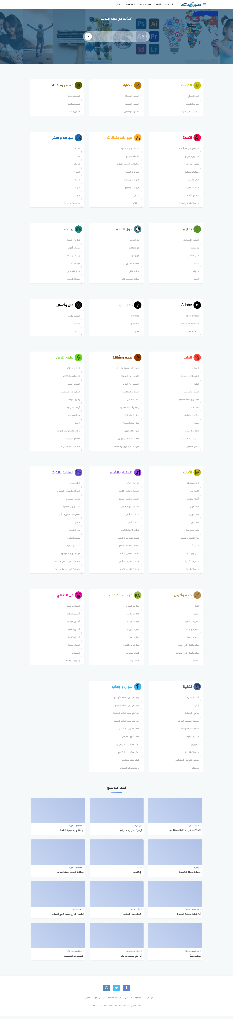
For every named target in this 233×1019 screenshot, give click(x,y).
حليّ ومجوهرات (72, 548)
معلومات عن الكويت (188, 112)
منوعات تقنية (191, 756)
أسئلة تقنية (192, 701)
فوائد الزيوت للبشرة (70, 556)
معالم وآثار (134, 272)
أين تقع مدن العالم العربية (126, 724)
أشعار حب (193, 494)
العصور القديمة (131, 104)
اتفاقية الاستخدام (133, 1001)
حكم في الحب (191, 632)
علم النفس (193, 257)
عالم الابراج (193, 180)
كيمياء (195, 280)
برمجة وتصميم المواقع (187, 724)
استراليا (75, 149)
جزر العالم (134, 241)
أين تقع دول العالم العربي (126, 709)
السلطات (75, 656)
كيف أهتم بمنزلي (130, 763)
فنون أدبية (193, 548)
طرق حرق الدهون (130, 425)
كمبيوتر (194, 748)
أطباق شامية (73, 632)
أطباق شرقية (73, 640)
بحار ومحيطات (72, 401)
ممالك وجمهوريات (130, 280)
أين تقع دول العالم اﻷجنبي (126, 701)
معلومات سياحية (71, 204)
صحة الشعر (133, 525)
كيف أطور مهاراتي (130, 740)
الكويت (158, 4)
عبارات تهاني (132, 617)
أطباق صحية (73, 648)
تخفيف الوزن (132, 401)
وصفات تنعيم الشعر (129, 572)
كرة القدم (74, 265)
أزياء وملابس (73, 486)
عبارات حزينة (132, 632)
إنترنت (195, 709)
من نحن (97, 1001)
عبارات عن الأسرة (131, 648)
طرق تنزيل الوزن (131, 417)
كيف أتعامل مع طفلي (128, 732)
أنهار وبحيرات (73, 370)
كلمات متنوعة (132, 656)
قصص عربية (73, 112)
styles (136, 333)
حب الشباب (74, 533)
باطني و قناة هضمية (188, 401)
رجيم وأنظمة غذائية (129, 409)
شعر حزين (193, 509)
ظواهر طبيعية (72, 441)
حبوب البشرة (73, 540)
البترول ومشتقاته (71, 378)
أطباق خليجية (72, 617)
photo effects (192, 317)
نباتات (136, 204)
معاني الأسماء (191, 196)
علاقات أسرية (192, 188)
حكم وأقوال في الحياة (187, 648)
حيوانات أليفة (132, 173)
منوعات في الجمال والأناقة (66, 564)
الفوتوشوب (130, 4)
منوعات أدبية (191, 572)
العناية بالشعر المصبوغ (128, 501)
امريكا (76, 180)
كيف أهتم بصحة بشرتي (127, 748)
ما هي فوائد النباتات (129, 771)
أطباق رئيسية (72, 625)
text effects (193, 333)
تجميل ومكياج (72, 501)
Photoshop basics (189, 325)
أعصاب (195, 370)
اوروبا (77, 188)
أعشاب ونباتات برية (129, 149)
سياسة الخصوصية (113, 1001)
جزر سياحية (133, 249)
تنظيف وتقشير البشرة (68, 517)
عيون (195, 425)
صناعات (75, 325)
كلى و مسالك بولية (189, 441)
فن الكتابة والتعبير (189, 540)
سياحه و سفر (145, 4)
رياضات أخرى (73, 249)
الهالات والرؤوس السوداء (67, 494)
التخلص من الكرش (130, 386)
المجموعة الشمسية (69, 394)
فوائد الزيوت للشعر (130, 533)
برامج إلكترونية (191, 716)
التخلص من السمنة (129, 378)
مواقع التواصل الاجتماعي (186, 763)
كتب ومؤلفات (191, 556)
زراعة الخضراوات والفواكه (67, 433)
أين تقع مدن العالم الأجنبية (125, 716)
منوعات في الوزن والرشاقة (126, 448)
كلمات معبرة (133, 664)
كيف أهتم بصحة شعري (128, 756)
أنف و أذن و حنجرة (189, 378)
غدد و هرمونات (191, 433)
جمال (77, 525)
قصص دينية (73, 96)
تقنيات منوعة (191, 740)
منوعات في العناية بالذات (66, 572)
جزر (78, 196)
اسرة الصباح (192, 96)
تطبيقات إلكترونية (189, 732)
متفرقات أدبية (191, 564)
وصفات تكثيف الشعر (129, 564)
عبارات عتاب (133, 640)
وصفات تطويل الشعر (129, 556)
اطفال (195, 386)
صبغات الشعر (132, 517)
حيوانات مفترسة (131, 180)
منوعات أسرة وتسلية (188, 204)
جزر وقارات (134, 257)
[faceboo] (126, 991)
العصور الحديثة (131, 96)
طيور (136, 196)
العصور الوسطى (131, 112)
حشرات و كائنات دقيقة (128, 165)
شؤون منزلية (192, 165)
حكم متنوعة (192, 640)
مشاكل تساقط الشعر (129, 548)
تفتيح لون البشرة (71, 509)
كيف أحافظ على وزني (128, 441)
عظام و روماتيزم (190, 417)
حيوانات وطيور (132, 188)
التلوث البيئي (72, 386)
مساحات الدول (132, 265)
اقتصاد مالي (73, 317)
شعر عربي (193, 517)
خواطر (195, 664)
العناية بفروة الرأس (130, 509)
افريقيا (76, 165)
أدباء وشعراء (192, 486)
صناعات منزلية (191, 173)
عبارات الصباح (132, 609)
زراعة (77, 425)
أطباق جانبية (73, 609)
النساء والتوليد (191, 394)
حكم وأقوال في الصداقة (186, 656)
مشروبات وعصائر (71, 664)
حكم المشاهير (191, 625)
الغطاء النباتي (132, 157)
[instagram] (106, 991)
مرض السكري (192, 448)
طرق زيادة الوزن (131, 433)
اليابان (76, 173)
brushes (135, 317)
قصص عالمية (73, 104)
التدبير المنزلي (191, 157)
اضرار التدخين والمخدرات (127, 370)
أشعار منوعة (192, 501)
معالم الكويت (192, 104)
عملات (76, 333)
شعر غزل (194, 525)
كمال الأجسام (73, 272)
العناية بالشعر (132, 486)
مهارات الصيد (73, 280)
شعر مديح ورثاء (191, 533)
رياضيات (194, 249)
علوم (195, 265)
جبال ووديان (73, 417)
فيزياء (195, 272)
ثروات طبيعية (72, 409)
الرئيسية (169, 4)
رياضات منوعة (72, 257)
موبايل (195, 771)
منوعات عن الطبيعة (69, 448)
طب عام (194, 409)
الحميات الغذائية (131, 394)
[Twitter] (116, 991)
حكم (196, 617)
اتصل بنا (117, 4)
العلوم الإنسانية (190, 241)
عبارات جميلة (132, 625)
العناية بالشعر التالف (129, 494)
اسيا (77, 157)
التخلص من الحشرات (188, 149)
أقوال (195, 609)
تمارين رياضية (72, 241)
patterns (135, 325)
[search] (88, 36)
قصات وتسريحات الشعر (128, 540)
